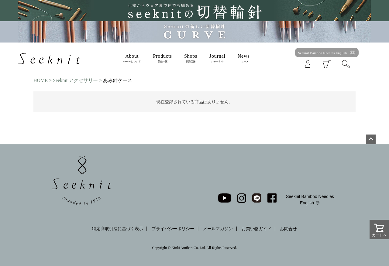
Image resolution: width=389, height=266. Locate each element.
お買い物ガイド (256, 228)
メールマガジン (218, 228)
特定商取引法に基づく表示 (117, 228)
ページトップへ (371, 139)
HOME (40, 80)
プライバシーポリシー (173, 228)
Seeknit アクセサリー (75, 80)
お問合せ (288, 228)
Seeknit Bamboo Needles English (322, 53)
